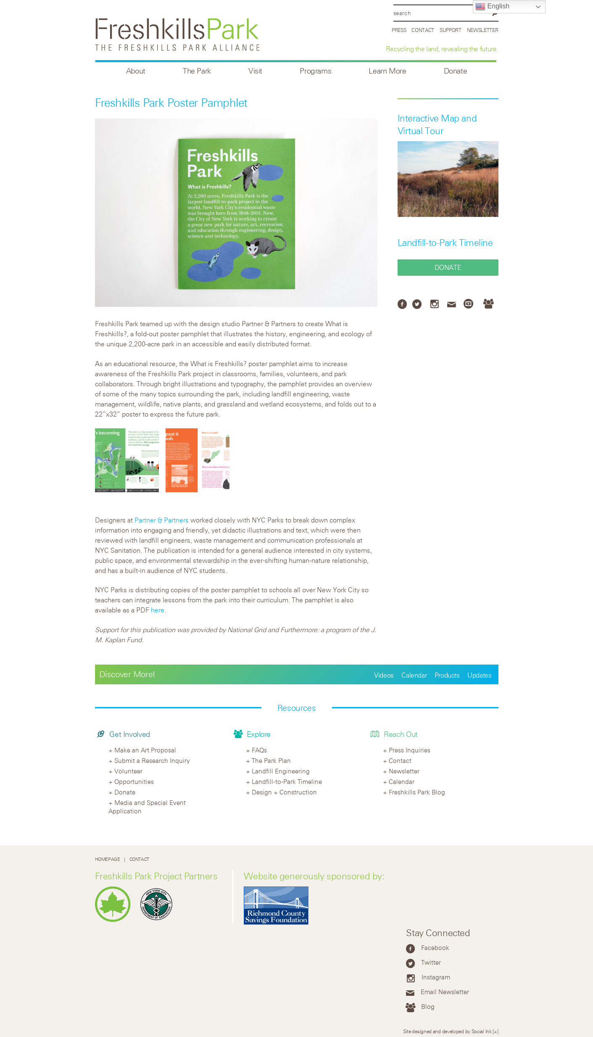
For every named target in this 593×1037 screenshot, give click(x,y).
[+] (495, 1031)
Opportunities (134, 781)
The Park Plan (271, 760)
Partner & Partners (161, 520)
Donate (455, 70)
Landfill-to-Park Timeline (445, 242)
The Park (197, 70)
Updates (479, 675)
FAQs (259, 750)
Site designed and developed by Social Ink (447, 1031)
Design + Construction (284, 792)
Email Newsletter (445, 991)
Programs (315, 70)
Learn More (387, 70)
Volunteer (128, 771)
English (492, 7)
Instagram (436, 977)
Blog (428, 1006)
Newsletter (482, 29)
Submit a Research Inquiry (152, 760)
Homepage (107, 859)
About (135, 70)
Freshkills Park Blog (417, 792)
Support (450, 29)
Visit (255, 70)
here (157, 610)
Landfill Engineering (281, 771)
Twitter (431, 962)
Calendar (414, 675)
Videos (384, 675)
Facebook (435, 947)
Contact (422, 29)
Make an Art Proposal (145, 750)
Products (447, 675)
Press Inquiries (409, 750)
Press (399, 29)
